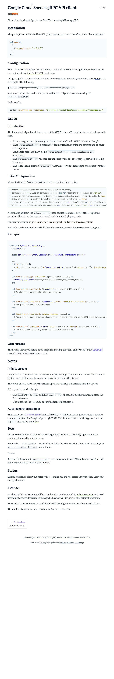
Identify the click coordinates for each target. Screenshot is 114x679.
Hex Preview (77, 631)
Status (7, 46)
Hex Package (65, 631)
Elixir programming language (91, 640)
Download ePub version (83, 635)
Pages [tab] (5, 18)
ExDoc (61, 640)
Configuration (10, 37)
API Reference (8, 26)
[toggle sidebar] (35, 4)
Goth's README (55, 89)
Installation (9, 34)
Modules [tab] (15, 18)
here (78, 98)
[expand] (36, 26)
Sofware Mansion (66, 577)
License (7, 49)
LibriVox (67, 542)
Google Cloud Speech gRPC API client (18, 29)
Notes (7, 43)
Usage (7, 40)
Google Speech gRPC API (17, 10)
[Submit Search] (4, 3)
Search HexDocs (66, 635)
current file (87, 631)
